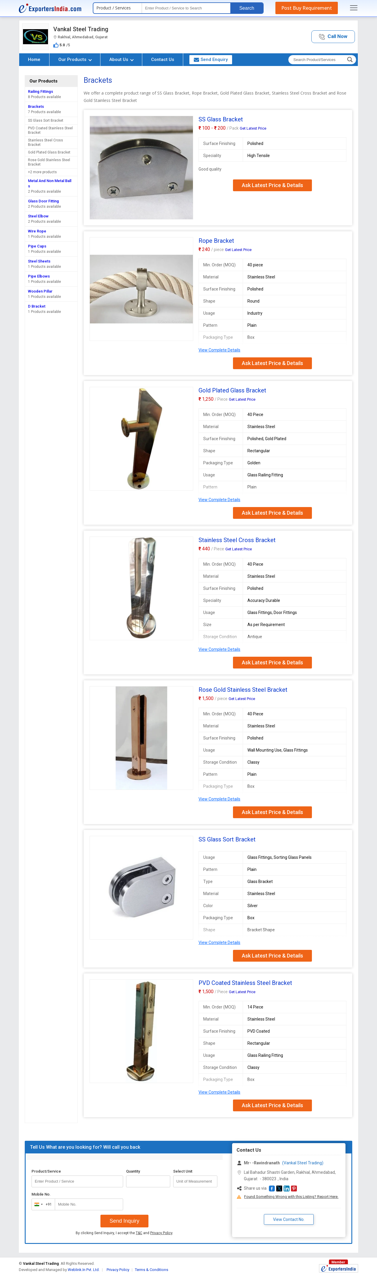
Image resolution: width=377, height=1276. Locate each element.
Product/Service (46, 1171)
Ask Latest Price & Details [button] (272, 185)
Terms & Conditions (151, 1269)
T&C (139, 1233)
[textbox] (186, 8)
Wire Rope (37, 231)
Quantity (133, 1171)
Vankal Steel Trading (80, 29)
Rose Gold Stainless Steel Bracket (49, 162)
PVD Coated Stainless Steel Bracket (50, 130)
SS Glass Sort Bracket (45, 120)
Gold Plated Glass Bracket (49, 152)
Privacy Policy (161, 1233)
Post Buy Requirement (306, 8)
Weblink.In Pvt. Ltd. (84, 1269)
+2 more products (42, 172)
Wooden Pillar (40, 291)
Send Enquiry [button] (211, 59)
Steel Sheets (39, 261)
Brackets (36, 106)
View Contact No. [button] (289, 1219)
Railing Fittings (40, 91)
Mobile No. (41, 1194)
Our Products (75, 59)
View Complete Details (219, 350)
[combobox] (42, 1204)
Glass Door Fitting (43, 201)
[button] (333, 37)
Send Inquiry (124, 1221)
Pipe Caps (37, 246)
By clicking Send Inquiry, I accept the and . (124, 1233)
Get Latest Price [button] (253, 128)
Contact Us (162, 59)
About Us (121, 59)
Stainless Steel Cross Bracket (45, 142)
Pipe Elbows (39, 276)
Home (34, 59)
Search (246, 8)
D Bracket (36, 306)
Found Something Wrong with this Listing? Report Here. (291, 1196)
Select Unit (182, 1171)
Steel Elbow (38, 216)
